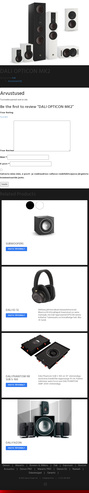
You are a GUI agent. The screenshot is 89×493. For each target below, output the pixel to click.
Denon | (9, 465)
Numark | (79, 469)
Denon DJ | (65, 469)
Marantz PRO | (47, 469)
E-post (5, 164)
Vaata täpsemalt (16, 249)
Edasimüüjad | (38, 473)
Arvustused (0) (15, 81)
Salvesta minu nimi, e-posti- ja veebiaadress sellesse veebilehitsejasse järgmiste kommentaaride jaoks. (44, 176)
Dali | (58, 465)
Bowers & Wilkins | (42, 465)
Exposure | (70, 465)
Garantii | (53, 473)
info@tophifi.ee (48, 478)
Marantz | (22, 465)
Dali (14, 78)
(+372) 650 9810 (64, 478)
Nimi (3, 157)
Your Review (7, 151)
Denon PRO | (29, 469)
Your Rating (6, 113)
